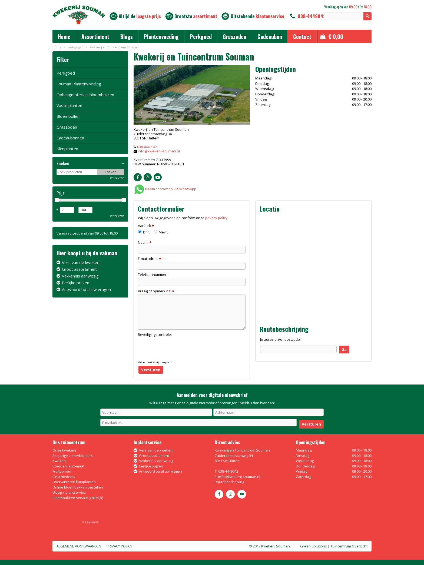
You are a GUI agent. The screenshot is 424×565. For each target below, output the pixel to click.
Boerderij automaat (68, 466)
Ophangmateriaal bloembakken (85, 94)
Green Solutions (313, 546)
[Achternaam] (268, 412)
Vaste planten (69, 105)
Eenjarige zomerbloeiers (72, 455)
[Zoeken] (348, 16)
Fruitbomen (61, 471)
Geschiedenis (63, 476)
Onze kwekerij (64, 450)
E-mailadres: (149, 258)
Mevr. (161, 232)
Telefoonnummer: (152, 274)
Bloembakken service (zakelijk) (77, 497)
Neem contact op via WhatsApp (170, 188)
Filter (63, 59)
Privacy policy (119, 546)
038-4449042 (312, 16)
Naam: (145, 242)
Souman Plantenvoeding (79, 83)
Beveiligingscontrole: (155, 334)
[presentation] (179, 348)
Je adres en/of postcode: (280, 339)
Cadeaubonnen (70, 138)
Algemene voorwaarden (79, 546)
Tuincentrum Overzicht (348, 546)
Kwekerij (59, 460)
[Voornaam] (156, 412)
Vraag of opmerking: (156, 291)
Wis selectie (117, 178)
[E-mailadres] (198, 422)
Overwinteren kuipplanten (74, 481)
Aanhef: (146, 225)
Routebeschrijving (229, 481)
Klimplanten (67, 148)
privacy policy (216, 217)
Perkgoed (66, 73)
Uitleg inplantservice (69, 492)
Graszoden (67, 127)
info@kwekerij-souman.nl (159, 151)
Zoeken (63, 163)
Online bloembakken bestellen (77, 487)
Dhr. (144, 232)
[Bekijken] (344, 36)
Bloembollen (68, 116)
